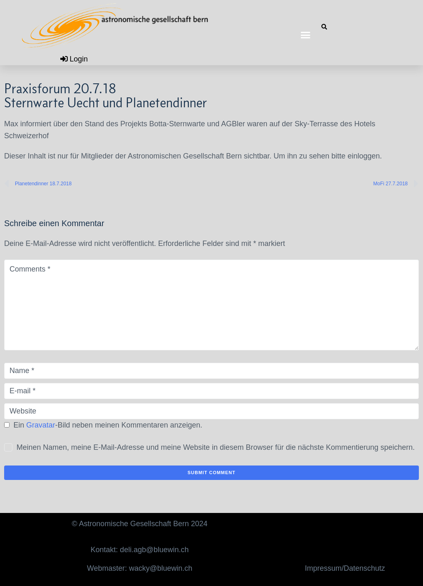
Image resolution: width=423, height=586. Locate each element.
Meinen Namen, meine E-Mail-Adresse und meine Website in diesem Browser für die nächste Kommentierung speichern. (216, 447)
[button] (306, 35)
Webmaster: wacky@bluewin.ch (139, 568)
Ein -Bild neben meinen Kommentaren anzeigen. (108, 425)
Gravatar (40, 425)
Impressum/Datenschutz (345, 568)
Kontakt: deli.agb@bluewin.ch (139, 550)
